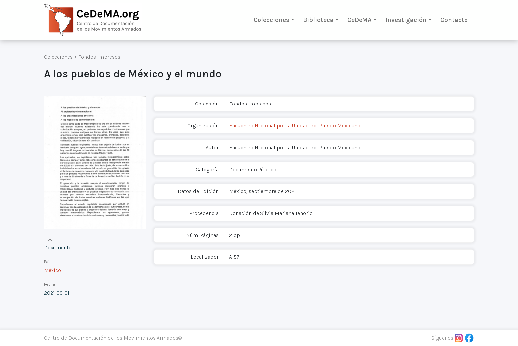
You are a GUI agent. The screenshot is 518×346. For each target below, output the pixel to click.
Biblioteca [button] (318, 20)
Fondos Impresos (99, 57)
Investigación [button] (406, 20)
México (52, 270)
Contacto (454, 20)
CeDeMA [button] (359, 20)
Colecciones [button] (271, 20)
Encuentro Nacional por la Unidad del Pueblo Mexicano (294, 125)
